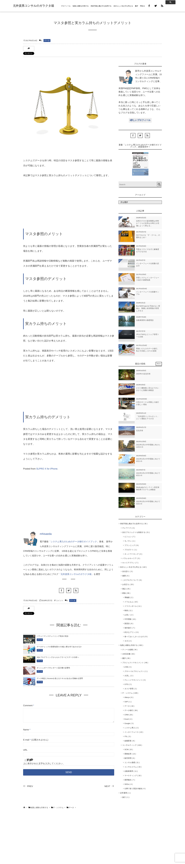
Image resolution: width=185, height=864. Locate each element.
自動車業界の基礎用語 (144, 320)
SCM (128, 749)
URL (25, 750)
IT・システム (130, 693)
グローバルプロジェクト (136, 671)
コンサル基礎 (132, 763)
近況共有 (139, 431)
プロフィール (66, 6)
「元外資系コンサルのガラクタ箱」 (76, 574)
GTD (128, 684)
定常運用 (125, 793)
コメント (59, 601)
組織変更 (129, 741)
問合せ (142, 6)
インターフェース (133, 732)
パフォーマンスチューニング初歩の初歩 (52, 636)
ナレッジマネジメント (135, 680)
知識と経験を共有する (81, 6)
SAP (128, 702)
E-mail (26, 740)
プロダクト (130, 550)
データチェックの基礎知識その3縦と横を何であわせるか (59, 647)
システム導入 (131, 728)
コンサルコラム (132, 767)
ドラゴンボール (132, 606)
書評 (136, 6)
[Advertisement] (68, 203)
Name (26, 729)
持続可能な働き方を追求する (101, 6)
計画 (128, 667)
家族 (126, 593)
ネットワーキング (133, 554)
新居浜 (128, 624)
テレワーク (128, 528)
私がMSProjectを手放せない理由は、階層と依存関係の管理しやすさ (148, 308)
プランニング (131, 545)
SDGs (128, 784)
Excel (128, 719)
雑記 (126, 589)
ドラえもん (131, 602)
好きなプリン (131, 632)
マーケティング (132, 776)
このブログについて (132, 580)
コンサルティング (132, 745)
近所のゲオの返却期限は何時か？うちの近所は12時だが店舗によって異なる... (147, 223)
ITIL (127, 736)
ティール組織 (129, 650)
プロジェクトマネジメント (135, 663)
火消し (128, 676)
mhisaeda (46, 534)
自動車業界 (131, 771)
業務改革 (130, 754)
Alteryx (128, 697)
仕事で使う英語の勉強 (135, 789)
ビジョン (129, 537)
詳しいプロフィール (140, 120)
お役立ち (128, 584)
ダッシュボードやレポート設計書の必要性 (53, 668)
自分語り (127, 571)
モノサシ (129, 541)
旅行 (125, 797)
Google (129, 723)
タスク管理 (130, 689)
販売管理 (129, 758)
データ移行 (131, 710)
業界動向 (129, 780)
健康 (125, 576)
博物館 (128, 597)
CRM (128, 715)
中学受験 (130, 619)
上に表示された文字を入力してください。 (44, 763)
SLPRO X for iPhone (47, 469)
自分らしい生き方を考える (123, 6)
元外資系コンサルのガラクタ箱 (33, 5)
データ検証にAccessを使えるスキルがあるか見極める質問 (60, 678)
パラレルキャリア (131, 558)
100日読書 (128, 654)
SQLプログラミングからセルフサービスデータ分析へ (58, 657)
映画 (128, 610)
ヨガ (128, 641)
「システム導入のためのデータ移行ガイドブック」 (73, 541)
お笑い (128, 615)
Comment (28, 705)
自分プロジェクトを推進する (136, 532)
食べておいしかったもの (136, 637)
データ (47, 41)
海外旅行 (129, 628)
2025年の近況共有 (143, 374)
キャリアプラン (130, 563)
